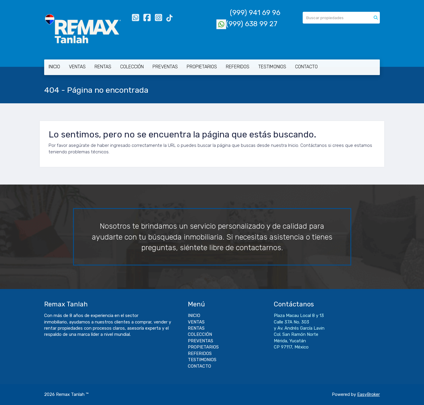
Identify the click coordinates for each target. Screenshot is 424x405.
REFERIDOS (237, 66)
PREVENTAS (165, 66)
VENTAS (77, 66)
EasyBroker (368, 394)
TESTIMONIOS (272, 66)
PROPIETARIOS (202, 66)
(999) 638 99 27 (246, 24)
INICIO (54, 66)
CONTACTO (306, 66)
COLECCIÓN (132, 66)
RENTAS (103, 66)
